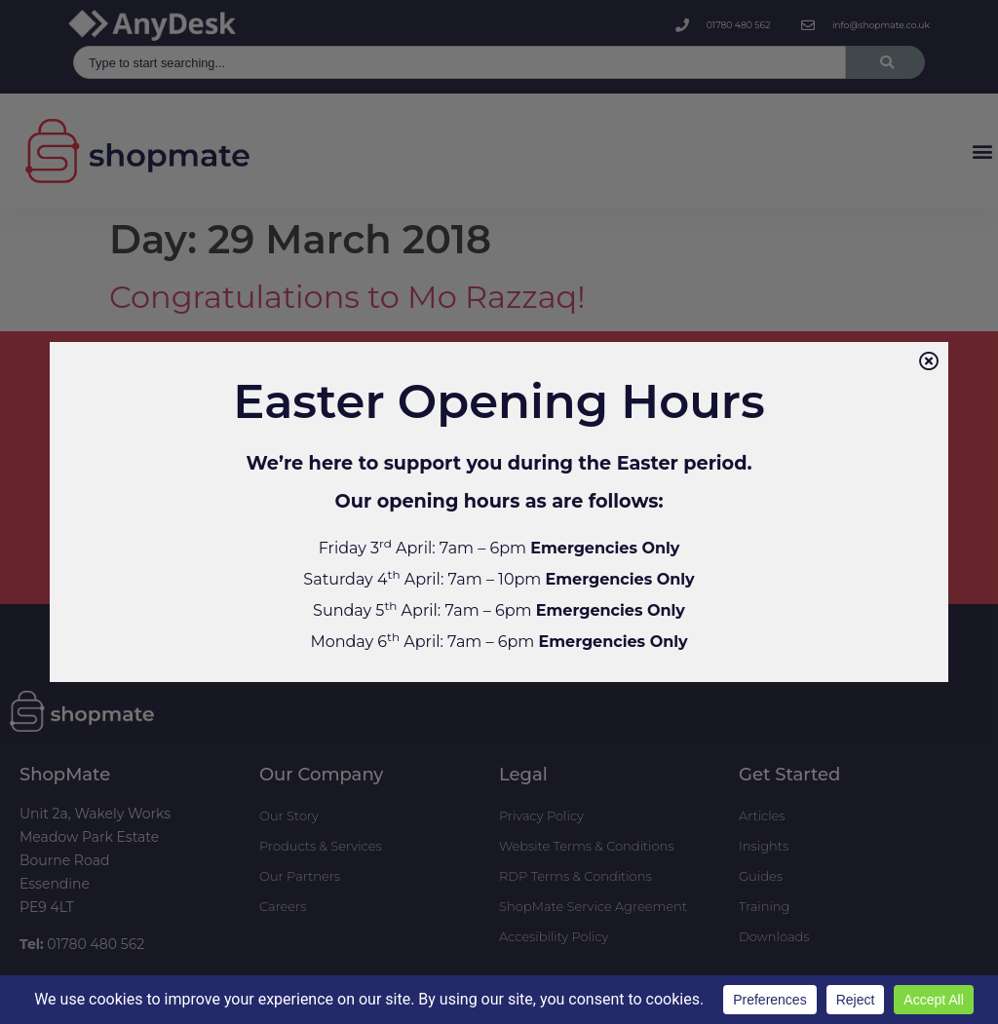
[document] (499, 512)
